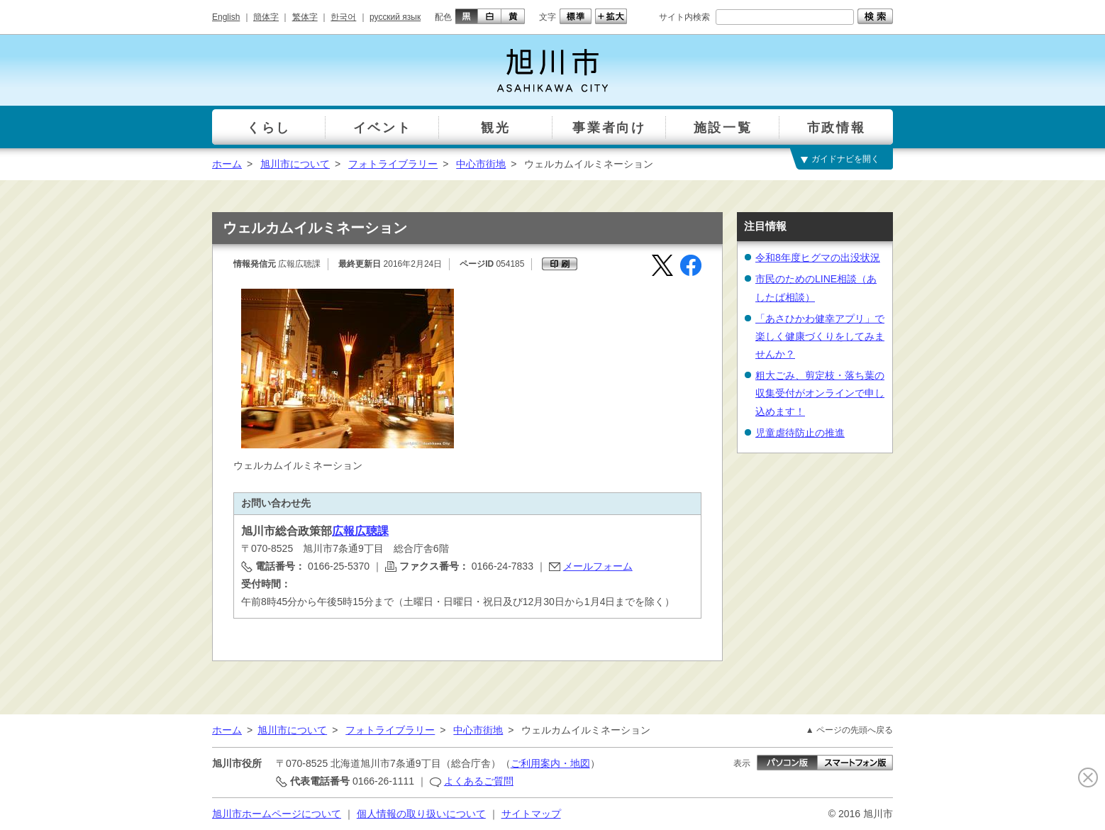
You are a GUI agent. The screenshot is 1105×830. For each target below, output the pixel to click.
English (226, 17)
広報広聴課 (360, 531)
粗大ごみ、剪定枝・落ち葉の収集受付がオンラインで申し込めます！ (819, 393)
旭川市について (295, 164)
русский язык (395, 17)
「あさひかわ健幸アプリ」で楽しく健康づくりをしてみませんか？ (819, 336)
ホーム (227, 164)
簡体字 (266, 17)
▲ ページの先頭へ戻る (849, 730)
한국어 (343, 17)
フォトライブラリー (393, 164)
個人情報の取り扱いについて (421, 813)
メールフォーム (598, 566)
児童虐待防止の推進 (800, 432)
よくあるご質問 (478, 781)
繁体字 (305, 17)
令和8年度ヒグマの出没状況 (817, 257)
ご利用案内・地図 (550, 763)
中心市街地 (481, 164)
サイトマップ (531, 813)
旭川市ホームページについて (276, 813)
